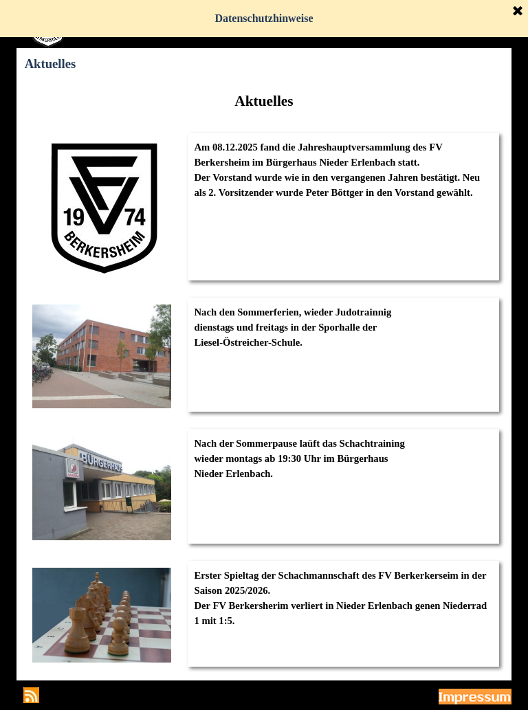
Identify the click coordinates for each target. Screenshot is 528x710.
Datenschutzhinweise (263, 18)
